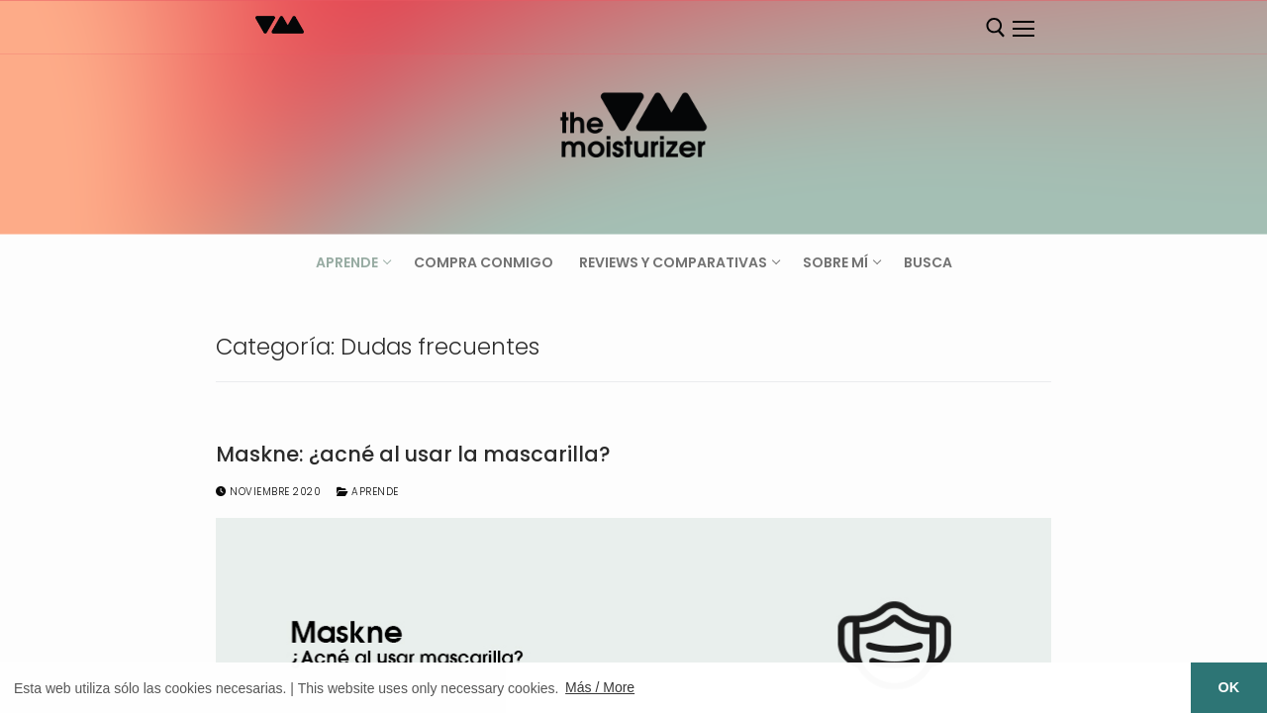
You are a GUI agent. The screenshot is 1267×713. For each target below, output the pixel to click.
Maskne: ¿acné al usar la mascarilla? (413, 454)
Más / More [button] (599, 687)
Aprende (368, 491)
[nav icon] (1022, 29)
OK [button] (1229, 687)
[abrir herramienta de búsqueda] (996, 28)
